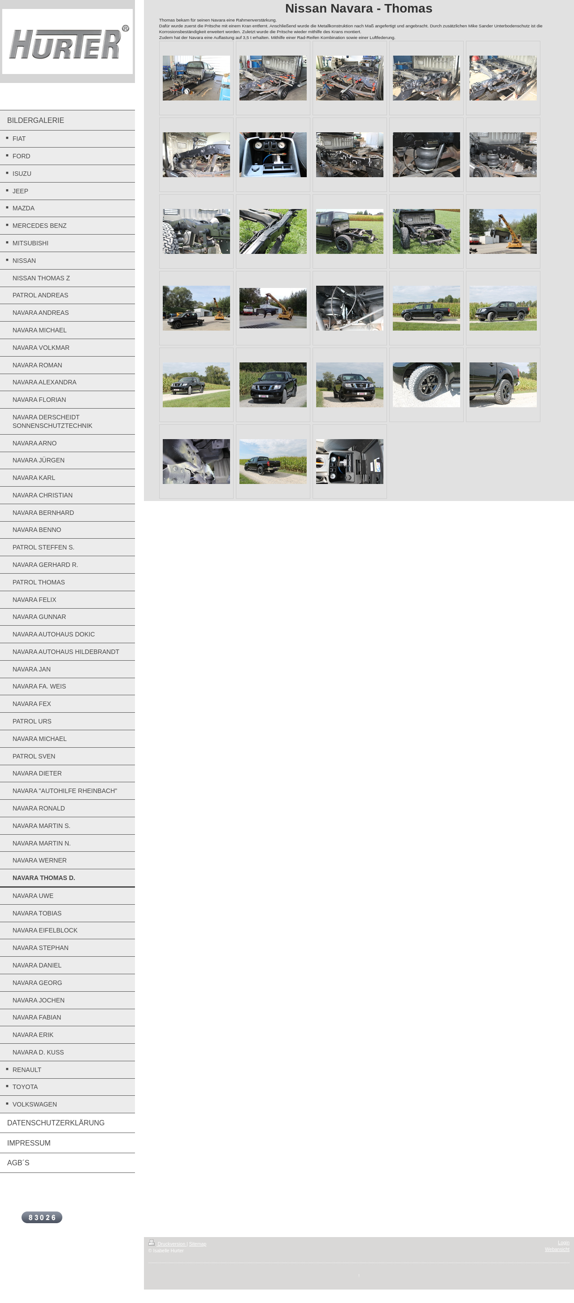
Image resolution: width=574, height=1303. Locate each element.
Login (564, 1242)
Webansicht (557, 1249)
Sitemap (198, 1243)
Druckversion (167, 1243)
